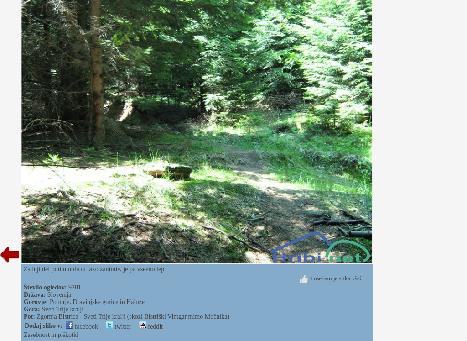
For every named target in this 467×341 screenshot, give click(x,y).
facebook (82, 326)
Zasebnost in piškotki (51, 334)
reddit (151, 326)
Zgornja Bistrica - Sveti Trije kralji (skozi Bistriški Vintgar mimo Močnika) (132, 316)
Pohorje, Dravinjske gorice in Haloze (97, 302)
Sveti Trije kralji (62, 309)
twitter (118, 326)
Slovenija (59, 294)
